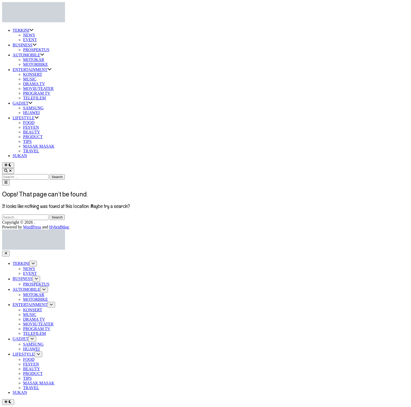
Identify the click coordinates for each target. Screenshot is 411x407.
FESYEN (31, 127)
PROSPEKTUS (36, 49)
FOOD (29, 122)
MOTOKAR (33, 59)
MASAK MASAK (39, 146)
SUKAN (20, 155)
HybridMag (59, 227)
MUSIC (29, 79)
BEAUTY (31, 132)
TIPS (27, 141)
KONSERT (32, 74)
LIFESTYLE (26, 118)
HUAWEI (31, 112)
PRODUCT (33, 137)
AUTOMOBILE (28, 55)
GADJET (23, 103)
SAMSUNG (33, 108)
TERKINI (23, 30)
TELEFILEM (34, 98)
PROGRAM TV (36, 93)
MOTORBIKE (35, 64)
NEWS (29, 35)
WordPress (32, 227)
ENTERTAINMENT (32, 69)
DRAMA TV (34, 84)
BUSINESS (25, 45)
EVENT (30, 40)
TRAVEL (31, 151)
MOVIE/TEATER (38, 88)
